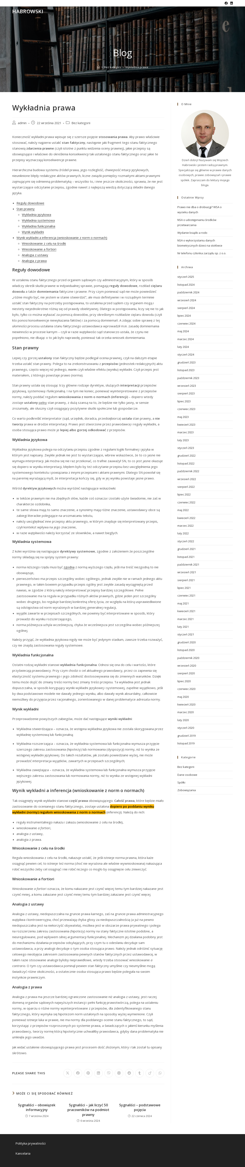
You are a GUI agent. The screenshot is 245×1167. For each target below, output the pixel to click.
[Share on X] (67, 1073)
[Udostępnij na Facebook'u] (78, 1073)
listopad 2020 (186, 650)
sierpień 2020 (186, 673)
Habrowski (27, 11)
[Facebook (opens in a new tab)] (226, 3)
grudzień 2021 (186, 549)
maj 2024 (183, 331)
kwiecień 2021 (186, 611)
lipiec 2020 (184, 681)
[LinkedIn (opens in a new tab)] (231, 3)
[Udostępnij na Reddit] (129, 1073)
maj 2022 (183, 510)
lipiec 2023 (184, 401)
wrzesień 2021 (186, 572)
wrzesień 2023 (186, 386)
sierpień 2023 (186, 393)
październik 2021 (188, 564)
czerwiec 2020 (186, 689)
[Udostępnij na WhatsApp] (160, 1073)
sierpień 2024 (186, 308)
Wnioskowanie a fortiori (39, 249)
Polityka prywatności (30, 1143)
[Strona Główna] (98, 67)
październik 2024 (188, 292)
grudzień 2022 (186, 455)
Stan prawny (25, 209)
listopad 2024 (186, 285)
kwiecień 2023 (186, 424)
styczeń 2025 (185, 277)
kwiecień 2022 (186, 518)
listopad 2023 (186, 370)
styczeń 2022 (185, 541)
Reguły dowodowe (30, 203)
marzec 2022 (185, 526)
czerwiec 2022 (186, 502)
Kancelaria (22, 1153)
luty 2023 (183, 440)
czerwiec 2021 (186, 595)
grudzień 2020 (186, 642)
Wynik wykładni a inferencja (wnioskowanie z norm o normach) (61, 237)
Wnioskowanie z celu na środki (44, 243)
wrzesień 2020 (186, 665)
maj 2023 (183, 417)
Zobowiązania (186, 790)
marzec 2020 (185, 712)
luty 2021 (183, 627)
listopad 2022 (186, 463)
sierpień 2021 (186, 580)
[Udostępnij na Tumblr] (139, 1073)
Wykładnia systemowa (38, 220)
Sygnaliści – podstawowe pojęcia (139, 1107)
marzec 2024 (185, 339)
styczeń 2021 (185, 634)
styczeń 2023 (185, 448)
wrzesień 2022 (186, 479)
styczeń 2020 (185, 728)
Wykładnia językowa (36, 214)
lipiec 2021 (184, 588)
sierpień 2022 (186, 487)
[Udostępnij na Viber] (108, 1073)
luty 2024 (183, 347)
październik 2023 (188, 378)
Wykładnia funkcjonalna (38, 226)
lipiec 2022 (184, 494)
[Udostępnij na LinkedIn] (98, 1073)
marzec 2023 (185, 432)
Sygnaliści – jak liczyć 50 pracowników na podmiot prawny (88, 1110)
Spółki (181, 782)
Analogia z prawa (34, 261)
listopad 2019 (186, 743)
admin (22, 123)
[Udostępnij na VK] (119, 1073)
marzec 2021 (185, 619)
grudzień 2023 (186, 362)
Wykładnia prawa (136, 67)
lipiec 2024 (184, 315)
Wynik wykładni (33, 232)
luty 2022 (183, 533)
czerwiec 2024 (186, 323)
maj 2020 (183, 697)
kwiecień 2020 (186, 704)
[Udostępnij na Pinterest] (88, 1073)
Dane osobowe (187, 775)
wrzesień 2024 (186, 300)
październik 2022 (188, 471)
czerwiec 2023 (186, 409)
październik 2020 (188, 658)
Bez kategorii (80, 123)
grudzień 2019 (186, 736)
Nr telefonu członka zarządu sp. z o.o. (201, 253)
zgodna (69, 567)
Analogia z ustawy (35, 255)
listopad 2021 (186, 557)
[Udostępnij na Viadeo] (150, 1073)
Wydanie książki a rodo (192, 233)
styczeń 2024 (185, 354)
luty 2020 (183, 720)
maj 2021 (183, 603)
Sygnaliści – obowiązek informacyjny (36, 1107)
